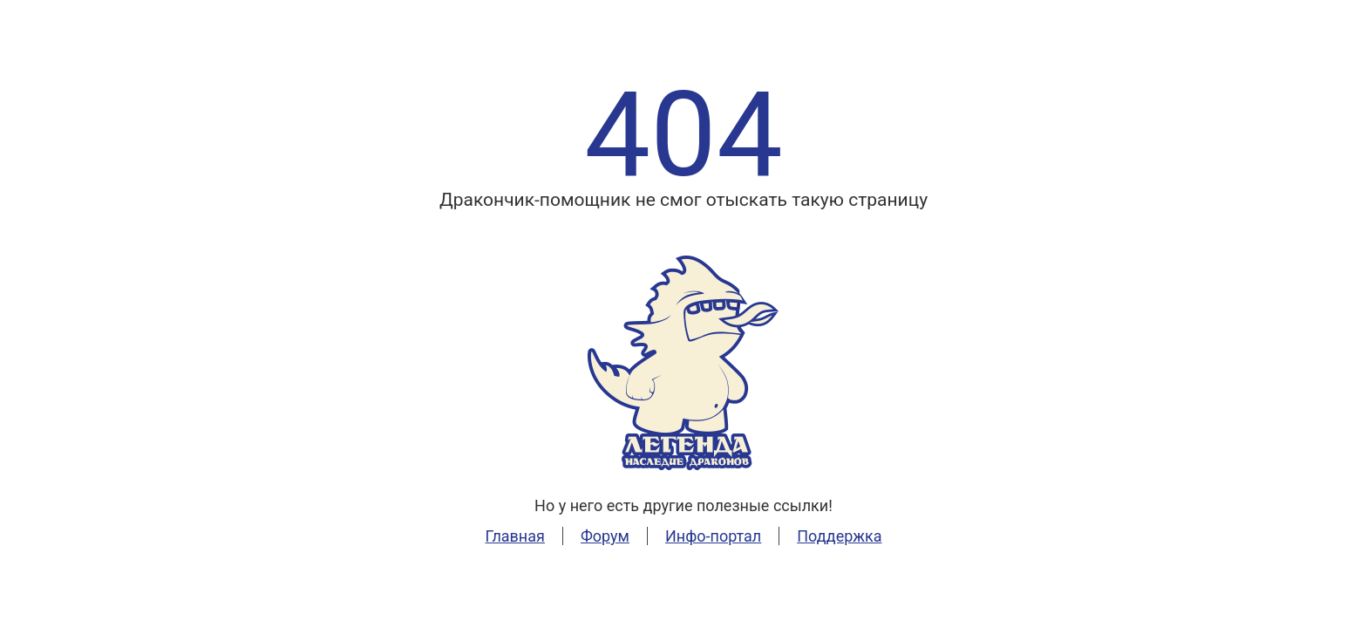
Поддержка (839, 536)
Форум (605, 536)
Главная (514, 536)
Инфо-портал (713, 536)
